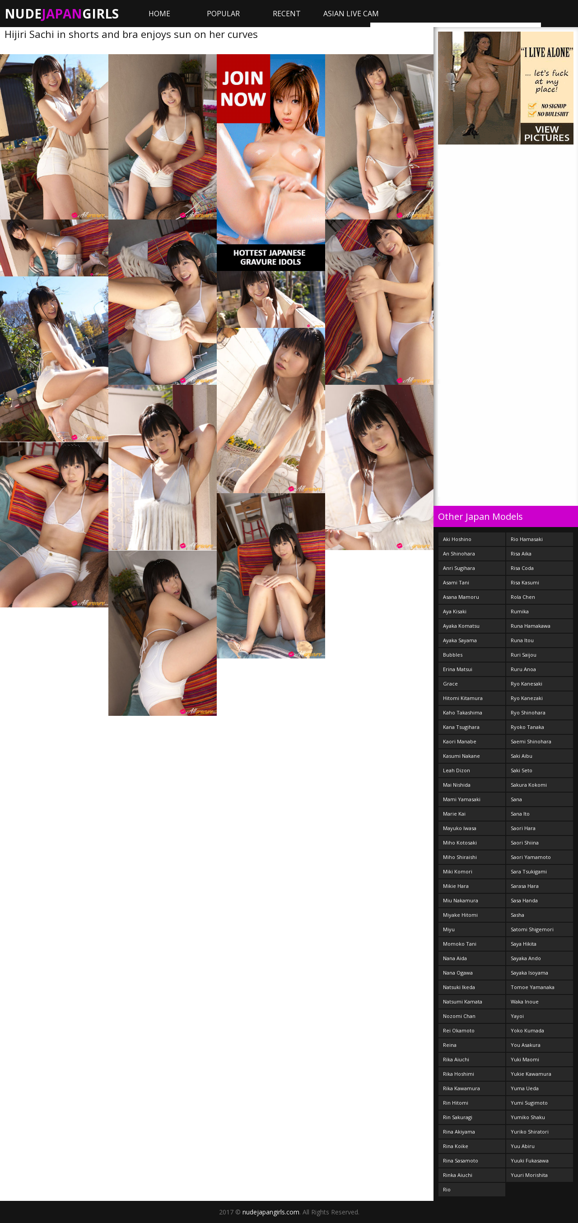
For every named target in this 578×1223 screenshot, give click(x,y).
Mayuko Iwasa (459, 828)
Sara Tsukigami (529, 871)
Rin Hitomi (455, 1102)
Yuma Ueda (525, 1088)
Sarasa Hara (525, 885)
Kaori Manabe (459, 741)
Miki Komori (457, 871)
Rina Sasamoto (460, 1160)
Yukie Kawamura (531, 1073)
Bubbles (452, 654)
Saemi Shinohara (531, 741)
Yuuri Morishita (529, 1175)
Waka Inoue (525, 1001)
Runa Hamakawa (530, 625)
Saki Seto (521, 770)
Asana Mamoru (461, 596)
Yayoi (517, 1016)
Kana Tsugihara (461, 727)
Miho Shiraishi (460, 857)
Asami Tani (456, 582)
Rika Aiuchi (456, 1059)
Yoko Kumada (527, 1030)
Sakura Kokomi (529, 784)
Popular (223, 14)
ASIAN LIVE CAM (351, 14)
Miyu (449, 929)
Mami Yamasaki (461, 799)
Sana (516, 799)
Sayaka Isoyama (529, 972)
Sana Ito (520, 813)
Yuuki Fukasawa (530, 1160)
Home (159, 14)
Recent (287, 14)
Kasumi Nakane (461, 755)
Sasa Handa (524, 900)
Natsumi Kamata (462, 1001)
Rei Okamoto (459, 1030)
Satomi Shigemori (532, 929)
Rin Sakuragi (457, 1117)
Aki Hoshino (457, 539)
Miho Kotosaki (460, 842)
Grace (450, 683)
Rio (447, 1189)
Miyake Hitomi (460, 914)
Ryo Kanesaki (526, 683)
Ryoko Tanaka (527, 727)
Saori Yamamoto (531, 857)
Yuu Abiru (523, 1146)
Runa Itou (522, 640)
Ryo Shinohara (528, 712)
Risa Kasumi (525, 582)
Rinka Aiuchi (457, 1175)
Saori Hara (523, 828)
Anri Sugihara (459, 568)
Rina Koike (455, 1146)
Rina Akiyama (459, 1131)
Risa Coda (522, 568)
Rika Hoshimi (458, 1073)
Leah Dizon (456, 770)
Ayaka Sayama (460, 640)
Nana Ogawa (458, 972)
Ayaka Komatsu (461, 625)
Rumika (520, 611)
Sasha (517, 914)
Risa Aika (521, 553)
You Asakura (526, 1044)
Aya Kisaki (454, 611)
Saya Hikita (523, 943)
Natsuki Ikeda (459, 987)
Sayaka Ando (526, 958)
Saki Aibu (521, 755)
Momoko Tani (459, 943)
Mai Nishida (457, 784)
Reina (450, 1044)
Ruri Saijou (523, 654)
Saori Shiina (525, 842)
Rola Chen (523, 596)
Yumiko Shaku (528, 1117)
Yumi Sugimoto (529, 1102)
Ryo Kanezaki (527, 698)
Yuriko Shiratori (530, 1131)
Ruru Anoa (523, 669)
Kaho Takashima (462, 712)
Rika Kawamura (461, 1088)
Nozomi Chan (459, 1016)
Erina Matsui (457, 669)
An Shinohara (459, 553)
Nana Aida (455, 958)
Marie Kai (454, 813)
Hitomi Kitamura (463, 698)
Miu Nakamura (460, 900)
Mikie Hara (456, 885)
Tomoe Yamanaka (533, 987)
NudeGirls (62, 13)
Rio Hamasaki (527, 539)
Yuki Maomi (525, 1059)
